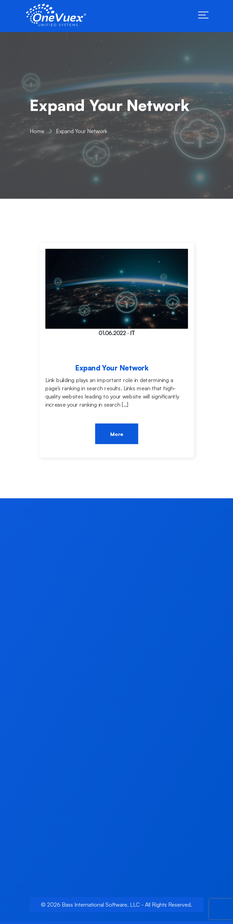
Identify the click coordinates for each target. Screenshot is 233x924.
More (116, 434)
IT (132, 333)
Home (37, 133)
